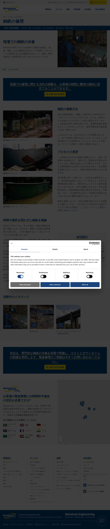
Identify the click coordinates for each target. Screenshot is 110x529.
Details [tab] (55, 249)
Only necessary (25, 284)
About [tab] (85, 249)
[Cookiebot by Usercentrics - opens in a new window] (91, 243)
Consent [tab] (24, 249)
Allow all (85, 284)
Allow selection (55, 284)
